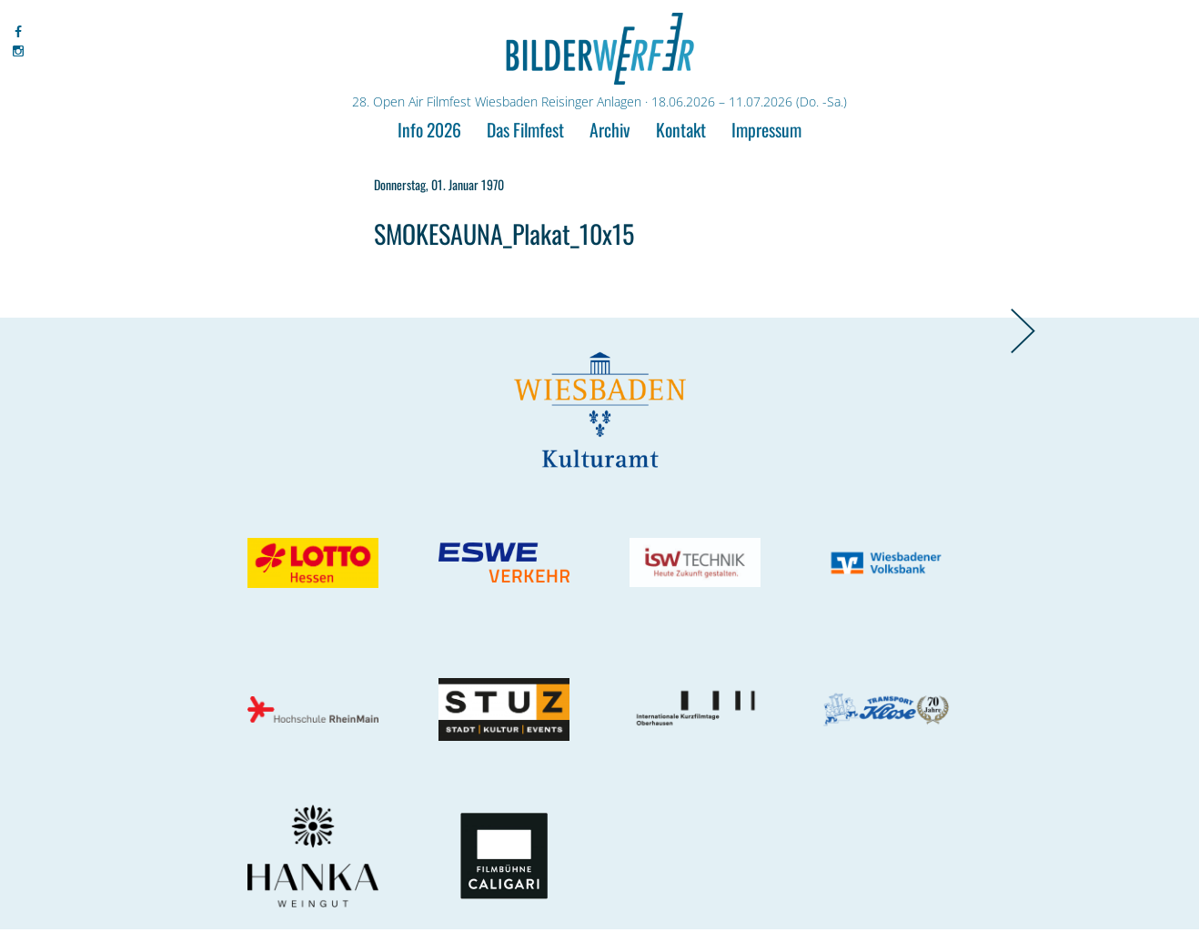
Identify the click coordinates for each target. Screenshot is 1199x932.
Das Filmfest (525, 129)
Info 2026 (429, 129)
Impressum (766, 129)
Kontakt (681, 129)
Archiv (609, 129)
